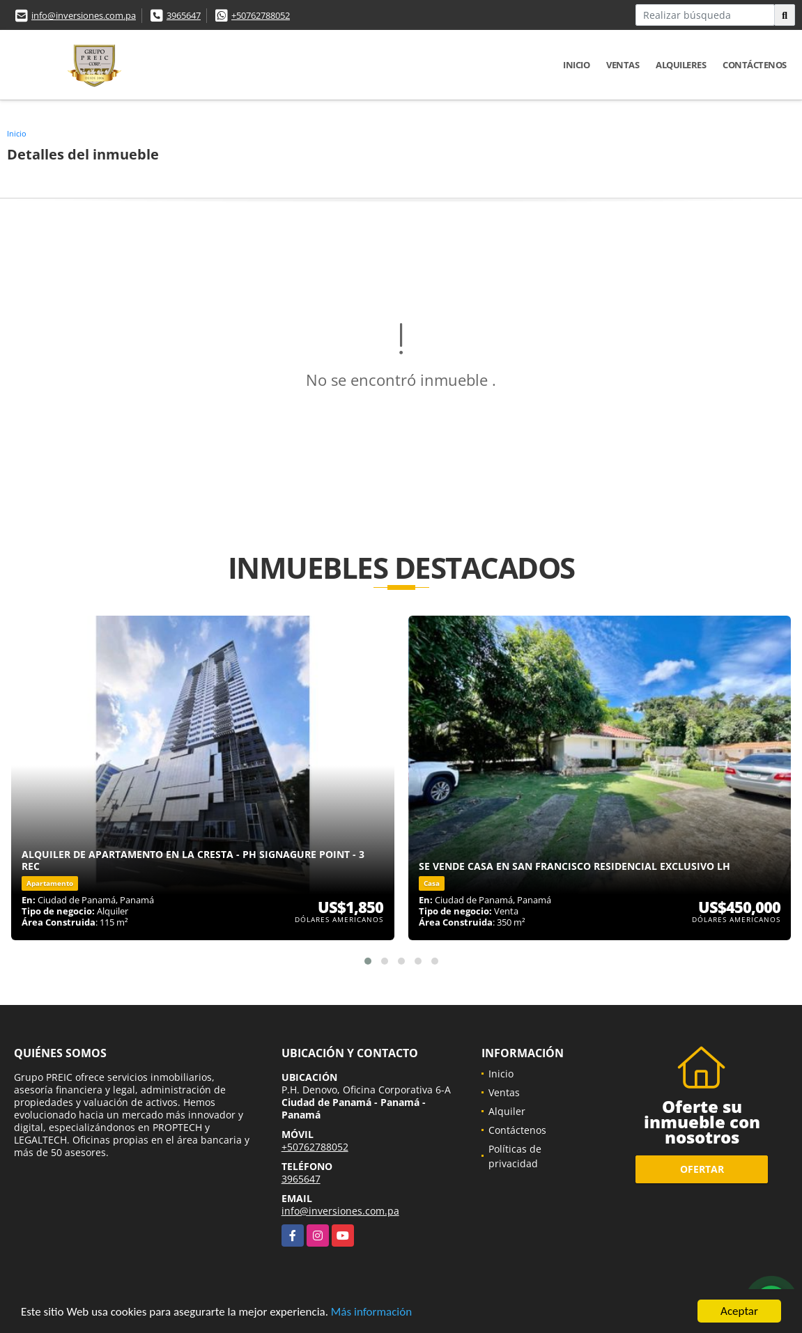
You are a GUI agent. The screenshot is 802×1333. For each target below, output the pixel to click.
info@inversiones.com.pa (83, 15)
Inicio (576, 65)
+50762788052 (260, 15)
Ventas (622, 65)
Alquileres (681, 65)
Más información (371, 1312)
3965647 (184, 15)
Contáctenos (755, 65)
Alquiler (506, 1111)
